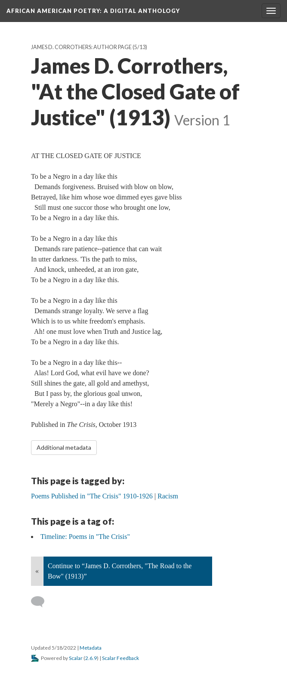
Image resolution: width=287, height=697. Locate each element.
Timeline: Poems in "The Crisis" (85, 536)
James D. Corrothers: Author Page (81, 47)
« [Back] (37, 571)
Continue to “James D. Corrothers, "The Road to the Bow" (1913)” (119, 571)
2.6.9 (91, 658)
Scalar (76, 658)
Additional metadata (64, 447)
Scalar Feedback (120, 658)
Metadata (91, 647)
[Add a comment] (41, 601)
